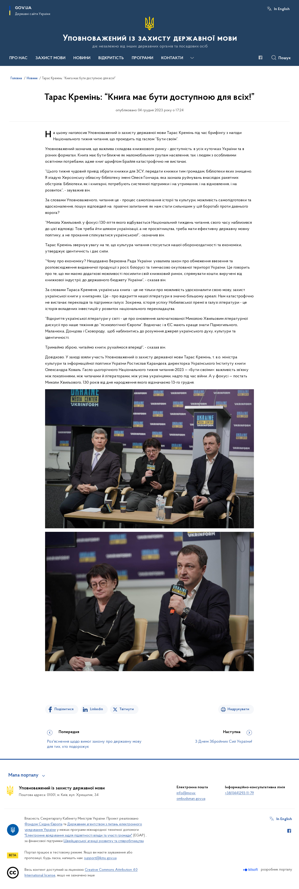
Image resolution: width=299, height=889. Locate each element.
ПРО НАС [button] (18, 58)
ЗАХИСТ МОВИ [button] (50, 58)
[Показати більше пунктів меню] (192, 57)
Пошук (284, 58)
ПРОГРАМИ (142, 58)
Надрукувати (238, 709)
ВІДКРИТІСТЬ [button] (111, 58)
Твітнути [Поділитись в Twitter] (126, 709)
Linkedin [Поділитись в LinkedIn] (96, 709)
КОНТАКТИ (172, 58)
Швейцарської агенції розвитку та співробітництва (104, 841)
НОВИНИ (81, 58)
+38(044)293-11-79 (239, 793)
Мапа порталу (23, 775)
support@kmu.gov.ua (100, 858)
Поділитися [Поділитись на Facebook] (64, 709)
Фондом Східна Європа (43, 824)
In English (282, 9)
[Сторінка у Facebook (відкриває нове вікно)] (260, 57)
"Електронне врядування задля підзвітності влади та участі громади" (78, 835)
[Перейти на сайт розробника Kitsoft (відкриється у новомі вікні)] (251, 869)
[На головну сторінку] (149, 32)
